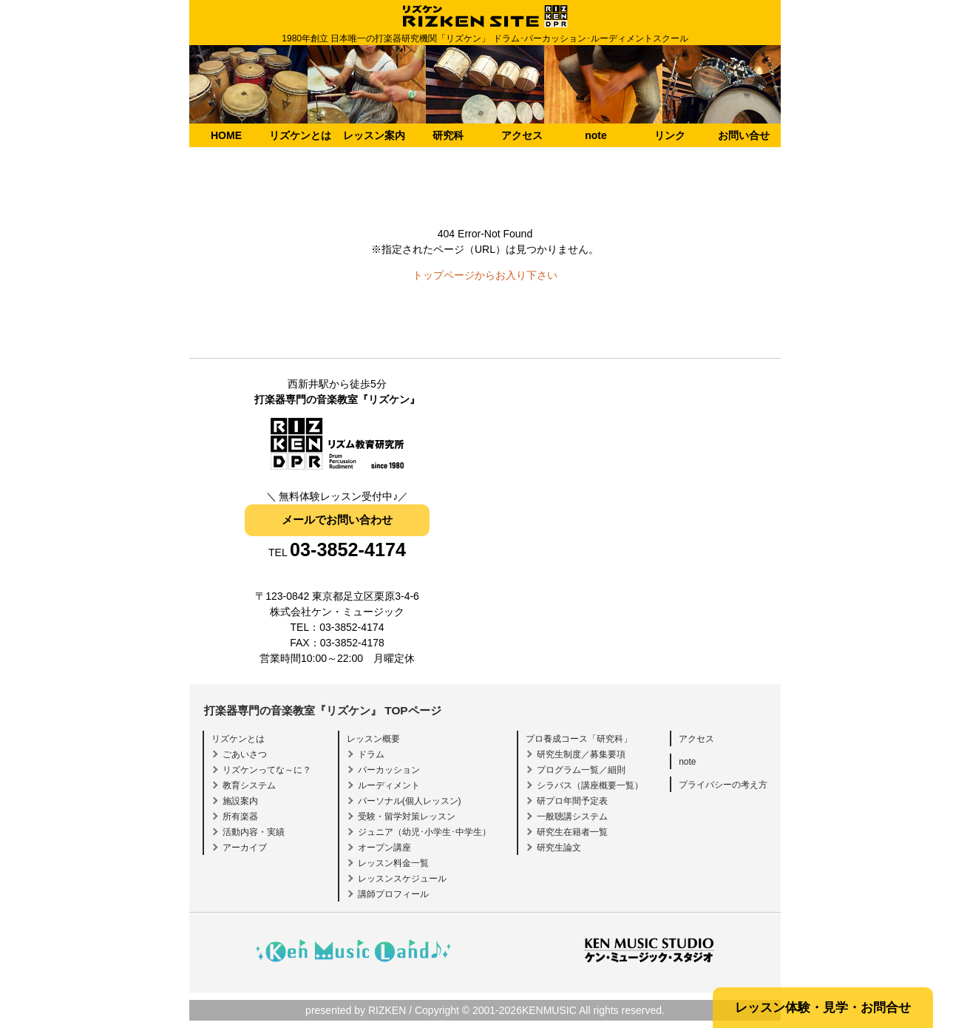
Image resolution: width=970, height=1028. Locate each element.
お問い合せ (744, 135)
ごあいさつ (245, 754)
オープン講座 (384, 847)
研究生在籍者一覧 (572, 832)
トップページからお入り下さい (485, 275)
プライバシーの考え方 (723, 785)
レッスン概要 (373, 739)
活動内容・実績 (254, 832)
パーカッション (389, 770)
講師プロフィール (393, 894)
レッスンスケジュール (402, 878)
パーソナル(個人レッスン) (409, 801)
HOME (226, 135)
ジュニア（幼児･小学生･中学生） (424, 832)
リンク (669, 135)
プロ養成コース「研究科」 (579, 739)
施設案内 (240, 801)
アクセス (522, 135)
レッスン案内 (374, 135)
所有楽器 (240, 816)
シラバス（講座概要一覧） (590, 785)
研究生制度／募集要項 (581, 754)
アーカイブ (245, 847)
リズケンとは (300, 135)
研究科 (448, 135)
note (596, 135)
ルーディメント (389, 785)
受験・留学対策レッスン (406, 816)
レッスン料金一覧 (393, 863)
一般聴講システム (572, 816)
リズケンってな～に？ (267, 770)
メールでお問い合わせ (337, 519)
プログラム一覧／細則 (581, 770)
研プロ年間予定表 (572, 801)
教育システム (249, 785)
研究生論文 (559, 847)
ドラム (371, 754)
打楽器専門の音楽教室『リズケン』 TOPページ (322, 710)
